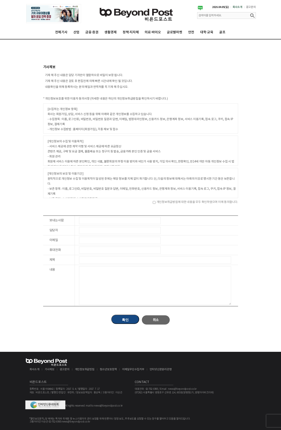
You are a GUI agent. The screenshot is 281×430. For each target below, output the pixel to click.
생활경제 (110, 32)
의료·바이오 (153, 32)
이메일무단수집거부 (133, 369)
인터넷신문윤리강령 (161, 369)
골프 (222, 32)
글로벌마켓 (174, 32)
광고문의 (251, 7)
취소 (156, 320)
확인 (125, 320)
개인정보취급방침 (85, 369)
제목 (52, 260)
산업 (76, 32)
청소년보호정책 (108, 369)
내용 (52, 270)
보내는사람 (56, 220)
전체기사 (61, 32)
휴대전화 (55, 250)
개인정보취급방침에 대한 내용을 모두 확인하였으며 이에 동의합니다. (197, 202)
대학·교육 (206, 32)
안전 (191, 32)
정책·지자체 (131, 32)
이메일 (53, 240)
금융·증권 (91, 32)
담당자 (53, 230)
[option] (53, 13)
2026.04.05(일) (220, 7)
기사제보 (49, 369)
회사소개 (237, 7)
